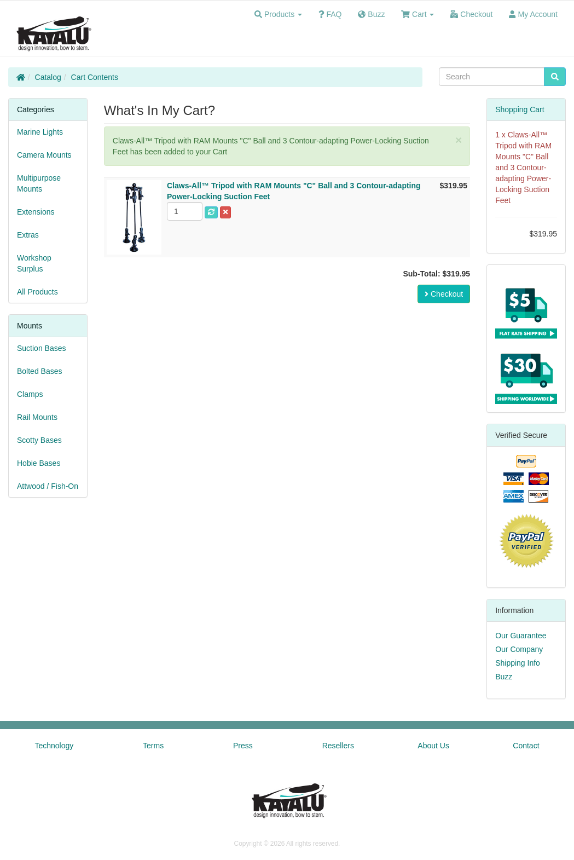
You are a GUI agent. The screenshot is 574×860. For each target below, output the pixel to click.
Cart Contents (94, 77)
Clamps (30, 394)
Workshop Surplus (34, 263)
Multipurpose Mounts (39, 183)
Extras (28, 234)
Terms (153, 745)
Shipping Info (517, 663)
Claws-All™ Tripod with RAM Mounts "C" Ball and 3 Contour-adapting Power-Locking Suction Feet (523, 167)
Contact (526, 745)
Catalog (48, 77)
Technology (53, 745)
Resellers (338, 745)
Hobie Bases (38, 463)
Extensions (35, 211)
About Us (433, 745)
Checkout (444, 294)
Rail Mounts (37, 417)
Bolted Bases (39, 371)
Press (243, 745)
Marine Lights (40, 132)
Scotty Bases (39, 440)
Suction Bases (41, 348)
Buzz (503, 676)
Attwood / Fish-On (47, 486)
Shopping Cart (519, 109)
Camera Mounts (44, 155)
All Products (37, 291)
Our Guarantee (520, 635)
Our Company (519, 649)
